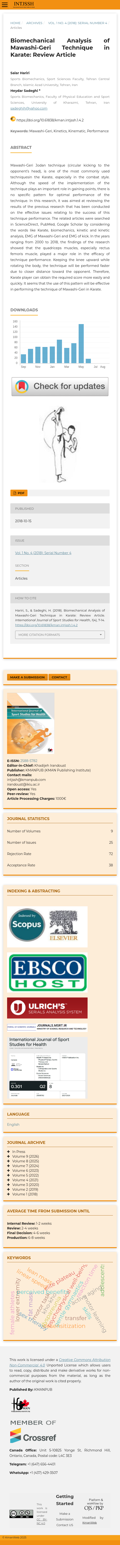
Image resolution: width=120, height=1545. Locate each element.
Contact (59, 677)
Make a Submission (27, 677)
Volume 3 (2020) (24, 1185)
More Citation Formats (39, 635)
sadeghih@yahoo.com (28, 108)
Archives (34, 23)
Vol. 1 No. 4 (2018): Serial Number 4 (77, 23)
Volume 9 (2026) (24, 1156)
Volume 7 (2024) (24, 1166)
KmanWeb (89, 1522)
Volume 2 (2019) (24, 1189)
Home (15, 23)
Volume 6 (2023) (24, 1170)
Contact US (64, 1525)
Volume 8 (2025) (24, 1161)
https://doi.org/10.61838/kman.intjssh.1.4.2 (50, 120)
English (13, 1124)
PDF (20, 493)
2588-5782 (28, 761)
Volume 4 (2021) (24, 1180)
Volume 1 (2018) (24, 1194)
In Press (17, 1152)
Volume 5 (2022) (24, 1175)
